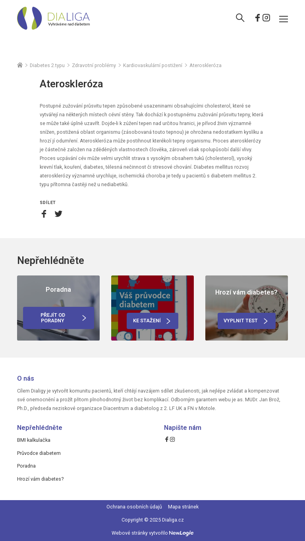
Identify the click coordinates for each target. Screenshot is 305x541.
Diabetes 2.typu (47, 65)
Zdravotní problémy (94, 65)
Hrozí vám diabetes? (40, 479)
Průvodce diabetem (39, 453)
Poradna (26, 466)
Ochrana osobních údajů (134, 507)
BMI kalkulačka (33, 440)
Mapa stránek (183, 507)
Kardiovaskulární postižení (152, 65)
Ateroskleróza (205, 65)
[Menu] (283, 18)
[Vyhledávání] (240, 18)
